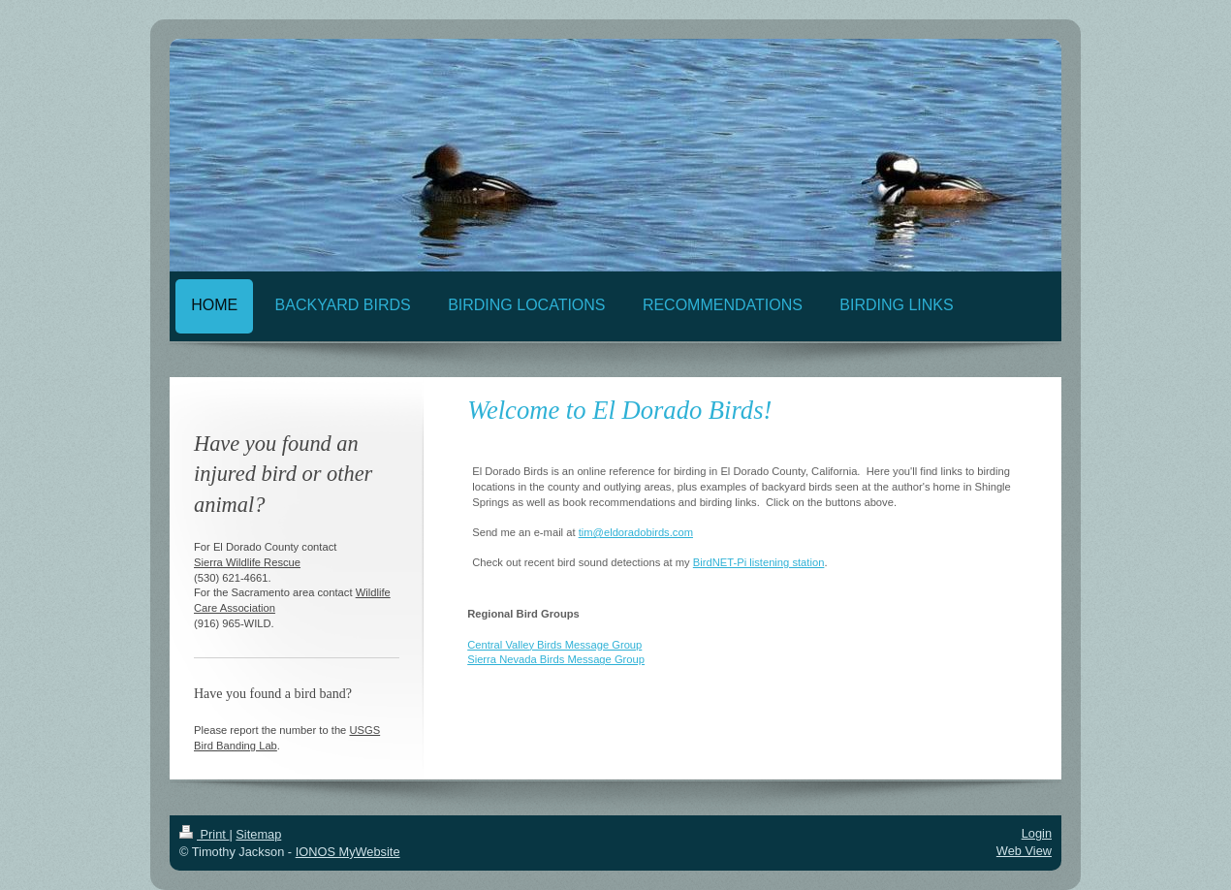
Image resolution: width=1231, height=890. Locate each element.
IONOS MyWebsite (348, 851)
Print (204, 834)
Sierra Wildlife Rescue (247, 562)
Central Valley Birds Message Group (554, 645)
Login (1037, 833)
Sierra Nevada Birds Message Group (556, 659)
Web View (1024, 850)
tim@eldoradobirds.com (636, 532)
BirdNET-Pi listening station (759, 562)
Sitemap (258, 834)
